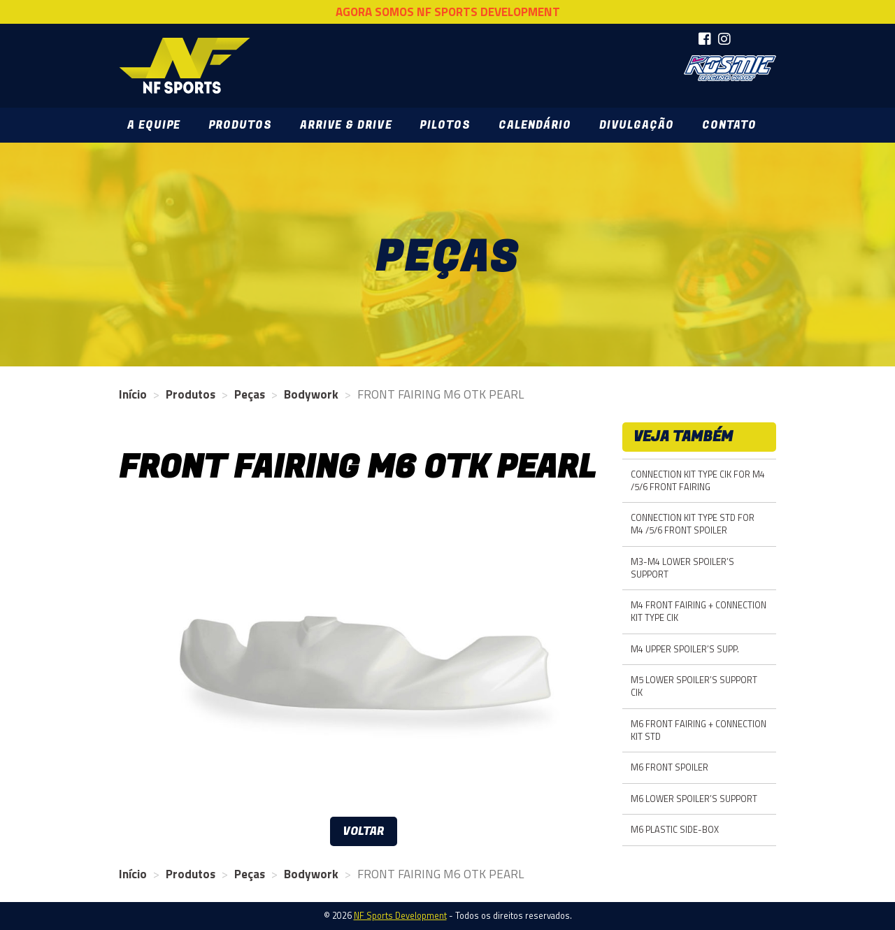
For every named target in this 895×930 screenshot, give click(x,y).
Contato (729, 125)
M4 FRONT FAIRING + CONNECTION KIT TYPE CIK (698, 611)
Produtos (240, 125)
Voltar (364, 831)
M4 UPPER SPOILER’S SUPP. (685, 649)
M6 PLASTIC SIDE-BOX (675, 829)
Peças (249, 394)
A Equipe (153, 125)
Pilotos (445, 125)
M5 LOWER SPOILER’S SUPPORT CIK (694, 686)
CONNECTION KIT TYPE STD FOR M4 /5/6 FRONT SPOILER (692, 524)
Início (133, 394)
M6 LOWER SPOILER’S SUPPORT (694, 799)
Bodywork (311, 394)
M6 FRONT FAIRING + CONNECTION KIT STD (698, 730)
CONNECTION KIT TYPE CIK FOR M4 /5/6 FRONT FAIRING (698, 481)
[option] (363, 658)
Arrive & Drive (346, 125)
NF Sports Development (184, 66)
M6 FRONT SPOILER (669, 767)
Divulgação (636, 125)
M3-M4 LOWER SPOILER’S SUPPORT (682, 568)
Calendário (535, 125)
